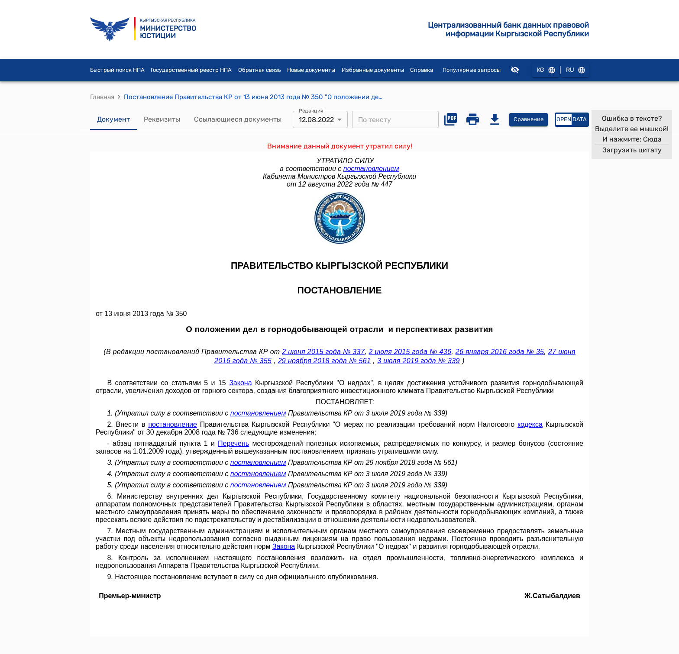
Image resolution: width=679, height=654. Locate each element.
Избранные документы (373, 70)
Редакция (311, 111)
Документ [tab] (113, 119)
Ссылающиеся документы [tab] (237, 119)
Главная (102, 97)
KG (545, 70)
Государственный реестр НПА (191, 70)
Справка (421, 70)
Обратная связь (259, 70)
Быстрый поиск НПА (117, 70)
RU (575, 70)
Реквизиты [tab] (162, 119)
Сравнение (528, 119)
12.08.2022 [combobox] (316, 120)
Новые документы (311, 70)
